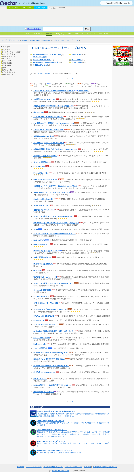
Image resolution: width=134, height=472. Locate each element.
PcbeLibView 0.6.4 (41, 173)
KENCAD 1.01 (39, 320)
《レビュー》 (83, 91)
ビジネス (55, 40)
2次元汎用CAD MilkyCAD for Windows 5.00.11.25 (53, 91)
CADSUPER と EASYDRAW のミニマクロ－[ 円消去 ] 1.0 (56, 223)
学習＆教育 (7, 65)
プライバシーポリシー (73, 467)
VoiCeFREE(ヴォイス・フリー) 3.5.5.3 (48, 143)
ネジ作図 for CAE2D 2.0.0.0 (44, 372)
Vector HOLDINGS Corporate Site (118, 3)
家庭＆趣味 (7, 63)
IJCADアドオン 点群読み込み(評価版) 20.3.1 (51, 366)
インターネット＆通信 (11, 52)
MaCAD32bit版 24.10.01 (43, 264)
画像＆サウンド (9, 56)
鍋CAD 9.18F (38, 112)
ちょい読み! (52, 8)
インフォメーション (34, 467)
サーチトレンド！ (34, 29)
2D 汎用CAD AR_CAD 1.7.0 (44, 99)
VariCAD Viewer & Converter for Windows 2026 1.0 (54, 234)
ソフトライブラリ (13, 8)
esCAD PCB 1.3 (40, 379)
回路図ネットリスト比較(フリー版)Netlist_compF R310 (55, 186)
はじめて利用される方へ (53, 467)
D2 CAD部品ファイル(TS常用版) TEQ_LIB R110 (52, 385)
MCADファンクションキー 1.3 (45, 251)
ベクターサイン (40, 8)
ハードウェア (8, 74)
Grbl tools (37, 270)
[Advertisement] (67, 17)
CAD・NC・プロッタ (70, 40)
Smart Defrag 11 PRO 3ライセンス (50, 421)
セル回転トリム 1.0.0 (41, 296)
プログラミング (9, 72)
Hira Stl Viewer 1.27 (41, 244)
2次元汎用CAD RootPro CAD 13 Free (48, 130)
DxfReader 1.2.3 (40, 344)
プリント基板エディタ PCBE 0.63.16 (48, 117)
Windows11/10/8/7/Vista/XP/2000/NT (35, 40)
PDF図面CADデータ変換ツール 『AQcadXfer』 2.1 (53, 123)
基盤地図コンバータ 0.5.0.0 (44, 210)
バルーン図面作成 (40, 348)
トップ (3, 40)
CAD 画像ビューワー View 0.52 (46, 303)
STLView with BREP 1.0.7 (44, 316)
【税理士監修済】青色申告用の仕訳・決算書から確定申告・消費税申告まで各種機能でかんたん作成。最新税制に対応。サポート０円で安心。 (73, 415)
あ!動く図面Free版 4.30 (42, 257)
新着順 (40, 74)
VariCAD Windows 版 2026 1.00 (46, 325)
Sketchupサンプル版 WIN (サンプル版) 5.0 (50, 309)
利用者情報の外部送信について (105, 467)
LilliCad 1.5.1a (39, 166)
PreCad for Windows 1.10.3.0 (45, 180)
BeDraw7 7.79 (39, 240)
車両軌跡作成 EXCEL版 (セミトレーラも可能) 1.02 (53, 106)
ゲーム (5, 68)
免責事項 (87, 467)
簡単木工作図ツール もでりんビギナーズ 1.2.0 (51, 192)
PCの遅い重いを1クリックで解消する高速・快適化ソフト (59, 453)
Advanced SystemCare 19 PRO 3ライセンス (54, 450)
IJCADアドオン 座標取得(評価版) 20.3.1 (49, 359)
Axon (35, 229)
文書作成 (6, 50)
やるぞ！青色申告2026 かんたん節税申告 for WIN (56, 411)
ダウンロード (14, 40)
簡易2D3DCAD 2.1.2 (41, 206)
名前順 (47, 74)
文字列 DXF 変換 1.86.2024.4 (45, 156)
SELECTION (61, 8)
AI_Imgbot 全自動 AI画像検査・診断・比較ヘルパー (54, 331)
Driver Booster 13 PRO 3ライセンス (51, 441)
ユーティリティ (9, 54)
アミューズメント (10, 70)
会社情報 (20, 467)
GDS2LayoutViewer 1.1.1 (43, 136)
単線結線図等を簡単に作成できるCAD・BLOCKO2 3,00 (55, 149)
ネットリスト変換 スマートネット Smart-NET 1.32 (53, 283)
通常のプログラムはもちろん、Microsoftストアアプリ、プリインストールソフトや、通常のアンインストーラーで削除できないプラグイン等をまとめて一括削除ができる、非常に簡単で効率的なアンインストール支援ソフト (73, 434)
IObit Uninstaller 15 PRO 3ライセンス (52, 430)
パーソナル (7, 61)
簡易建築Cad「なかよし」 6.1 (45, 277)
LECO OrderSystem (41, 338)
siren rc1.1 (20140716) (42, 290)
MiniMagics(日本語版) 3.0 (43, 392)
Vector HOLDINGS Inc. (60, 471)
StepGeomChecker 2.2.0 (43, 199)
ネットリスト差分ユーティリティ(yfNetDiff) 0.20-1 (53, 216)
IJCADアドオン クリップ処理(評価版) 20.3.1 (51, 353)
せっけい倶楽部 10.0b (42, 162)
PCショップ (27, 8)
